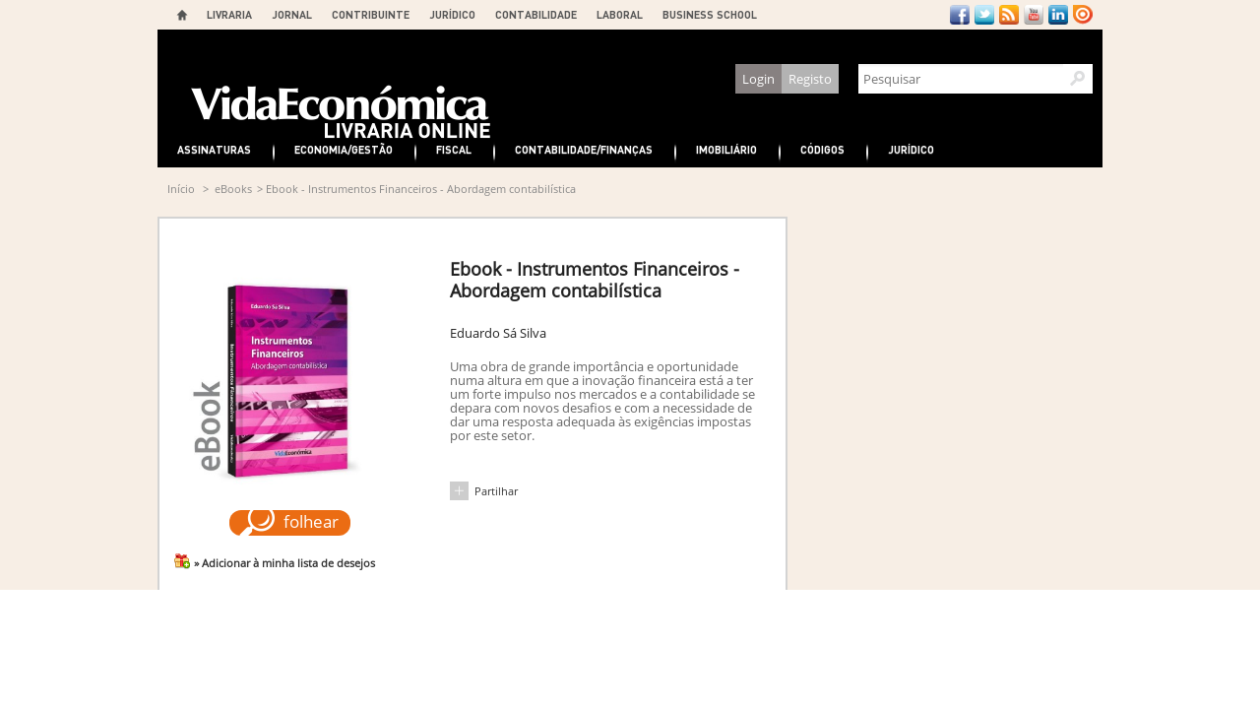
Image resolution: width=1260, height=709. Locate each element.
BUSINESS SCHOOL (709, 14)
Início (181, 188)
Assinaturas (214, 149)
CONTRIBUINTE (371, 14)
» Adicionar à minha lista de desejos (284, 562)
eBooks (233, 188)
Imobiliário (726, 149)
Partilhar (496, 490)
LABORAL (620, 14)
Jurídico (911, 149)
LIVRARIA (229, 14)
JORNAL (292, 14)
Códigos (822, 149)
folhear (311, 521)
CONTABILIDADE (536, 14)
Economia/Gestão (343, 149)
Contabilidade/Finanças (584, 149)
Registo (810, 79)
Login (758, 79)
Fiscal (454, 149)
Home (182, 15)
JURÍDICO (452, 14)
